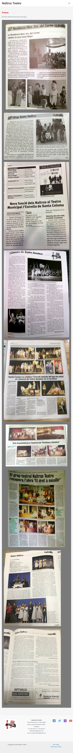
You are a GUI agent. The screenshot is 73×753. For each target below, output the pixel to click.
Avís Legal (56, 744)
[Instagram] (65, 720)
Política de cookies (55, 746)
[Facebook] (54, 720)
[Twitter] (59, 720)
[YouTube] (70, 720)
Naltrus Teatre (11, 3)
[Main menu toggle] (69, 3)
